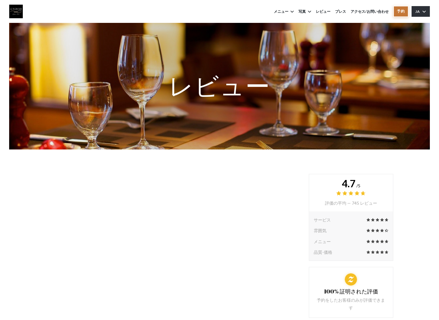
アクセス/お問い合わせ (370, 11)
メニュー (284, 11)
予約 (401, 11)
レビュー (323, 11)
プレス (340, 11)
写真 (304, 11)
